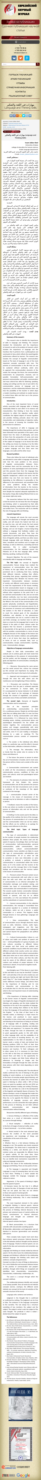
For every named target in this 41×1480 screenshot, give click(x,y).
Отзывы (20, 83)
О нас (20, 70)
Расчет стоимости (20, 37)
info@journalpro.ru (20, 53)
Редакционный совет (20, 96)
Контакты (20, 92)
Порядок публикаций (20, 75)
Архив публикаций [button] (21, 79)
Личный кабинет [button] (20, 42)
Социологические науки (15, 123)
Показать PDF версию (11, 131)
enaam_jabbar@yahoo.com (29, 154)
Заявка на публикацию (20, 22)
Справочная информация (20, 87)
